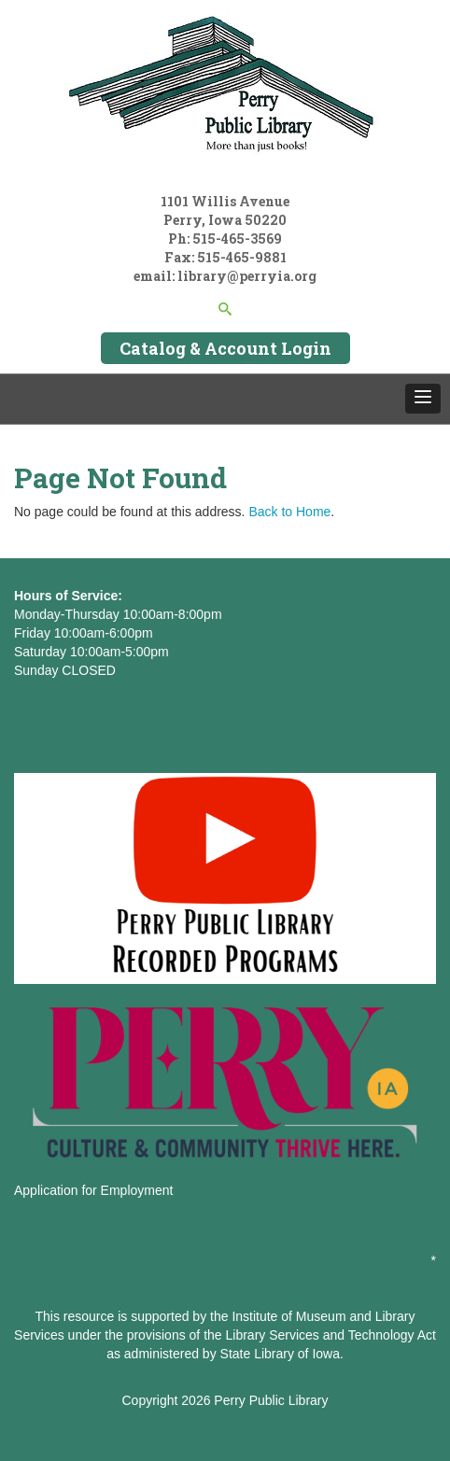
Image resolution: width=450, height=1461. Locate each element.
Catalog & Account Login (225, 348)
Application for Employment (93, 1190)
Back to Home (289, 511)
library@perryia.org (245, 276)
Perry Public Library (271, 1400)
